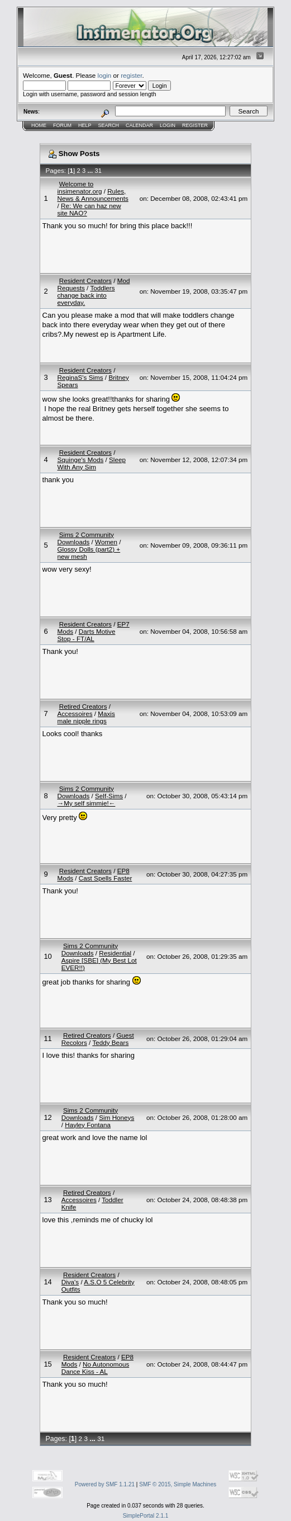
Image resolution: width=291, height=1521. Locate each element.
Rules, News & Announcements (92, 194)
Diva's (70, 1281)
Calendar (139, 125)
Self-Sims (109, 795)
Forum (62, 125)
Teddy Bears (110, 1042)
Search (109, 125)
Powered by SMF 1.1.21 (105, 1484)
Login (167, 125)
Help (85, 125)
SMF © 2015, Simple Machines (177, 1484)
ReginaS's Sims (80, 377)
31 (98, 170)
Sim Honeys (116, 1117)
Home (38, 125)
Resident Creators (85, 280)
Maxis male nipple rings (86, 717)
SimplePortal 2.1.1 (146, 1516)
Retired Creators (83, 706)
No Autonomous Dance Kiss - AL (95, 1367)
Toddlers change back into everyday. (86, 295)
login (105, 75)
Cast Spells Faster (105, 878)
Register (195, 125)
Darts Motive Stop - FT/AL (86, 635)
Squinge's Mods (80, 459)
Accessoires (74, 713)
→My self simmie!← (86, 803)
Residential (115, 953)
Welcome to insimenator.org (79, 187)
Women (106, 541)
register (131, 75)
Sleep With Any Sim (91, 463)
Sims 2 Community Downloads (85, 538)
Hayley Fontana (88, 1124)
